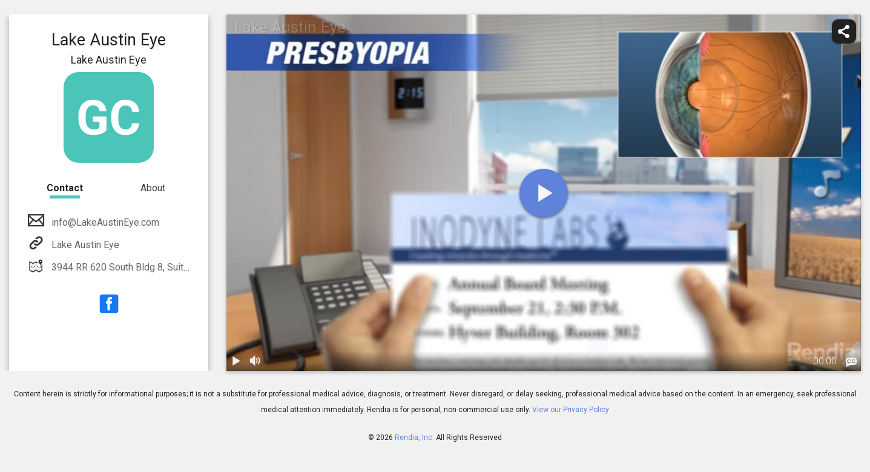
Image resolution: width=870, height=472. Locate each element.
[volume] (255, 361)
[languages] (851, 362)
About (152, 188)
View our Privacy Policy (570, 409)
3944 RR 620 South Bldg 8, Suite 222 (128, 267)
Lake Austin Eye (84, 245)
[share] (844, 31)
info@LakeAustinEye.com (104, 222)
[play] (543, 193)
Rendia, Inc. (414, 437)
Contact (65, 188)
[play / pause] (236, 361)
